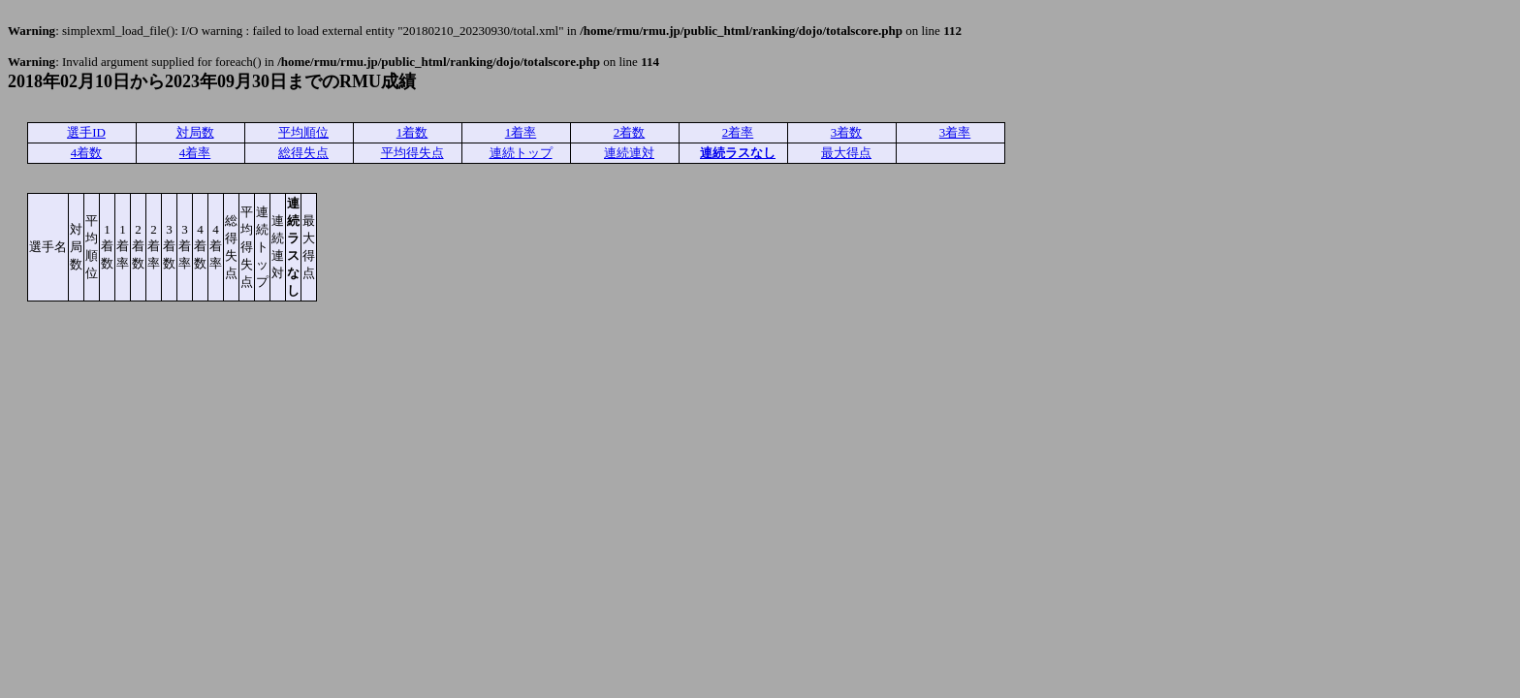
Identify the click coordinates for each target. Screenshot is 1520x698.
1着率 (521, 132)
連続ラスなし (738, 152)
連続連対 (629, 152)
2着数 (630, 132)
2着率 (738, 132)
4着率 (195, 152)
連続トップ (521, 152)
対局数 (195, 132)
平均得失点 (412, 152)
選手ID (86, 132)
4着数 (87, 152)
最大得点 (846, 152)
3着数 (847, 132)
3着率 (955, 132)
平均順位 (303, 132)
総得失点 (303, 152)
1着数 (412, 132)
